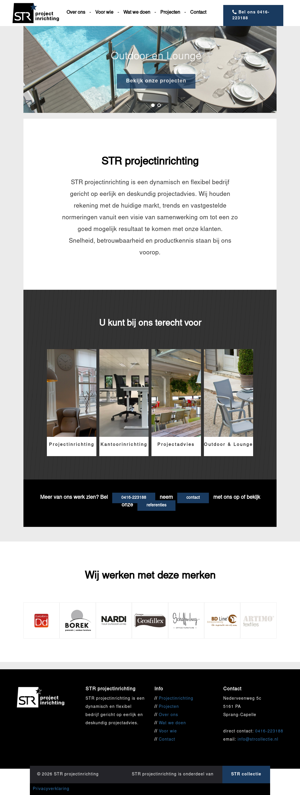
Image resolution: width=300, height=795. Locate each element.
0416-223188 (133, 498)
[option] (150, 69)
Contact (198, 12)
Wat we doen (136, 12)
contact (193, 498)
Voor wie (104, 12)
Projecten (170, 12)
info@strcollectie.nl (258, 740)
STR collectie (246, 774)
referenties (156, 505)
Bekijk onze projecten (169, 81)
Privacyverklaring (51, 789)
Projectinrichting (176, 699)
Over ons (76, 12)
